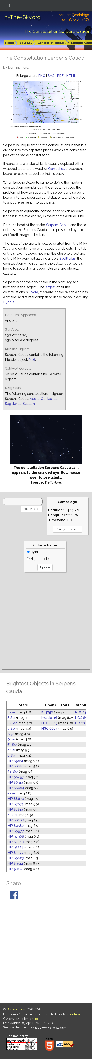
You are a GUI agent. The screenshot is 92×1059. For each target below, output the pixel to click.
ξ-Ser (11, 718)
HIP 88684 (15, 788)
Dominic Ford (16, 1009)
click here (73, 1014)
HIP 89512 (15, 863)
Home (9, 42)
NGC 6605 (49, 723)
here (35, 1018)
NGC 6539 (83, 712)
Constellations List (52, 42)
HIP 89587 (15, 826)
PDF (60, 76)
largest (50, 287)
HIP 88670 (15, 799)
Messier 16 (49, 718)
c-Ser (11, 755)
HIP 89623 (15, 858)
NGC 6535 (83, 718)
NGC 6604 (49, 728)
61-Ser (12, 815)
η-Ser (11, 712)
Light (32, 552)
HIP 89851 (15, 761)
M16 (32, 360)
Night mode (38, 559)
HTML (71, 76)
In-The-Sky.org (22, 17)
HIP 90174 (15, 869)
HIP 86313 (15, 782)
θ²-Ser (12, 745)
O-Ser (12, 723)
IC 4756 (47, 712)
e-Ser (11, 793)
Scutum (29, 404)
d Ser (11, 750)
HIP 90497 (15, 777)
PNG (41, 76)
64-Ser (12, 772)
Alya (10, 734)
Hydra (33, 292)
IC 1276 (80, 723)
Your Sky (26, 42)
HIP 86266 (15, 820)
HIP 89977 (15, 831)
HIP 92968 (15, 836)
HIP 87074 (15, 804)
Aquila (34, 399)
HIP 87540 (15, 842)
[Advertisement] (46, 623)
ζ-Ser (11, 739)
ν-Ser (11, 728)
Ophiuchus (56, 169)
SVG (51, 76)
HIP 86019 (15, 766)
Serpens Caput (57, 225)
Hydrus (8, 302)
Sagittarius (67, 258)
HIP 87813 (15, 809)
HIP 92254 (15, 847)
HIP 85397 (15, 853)
